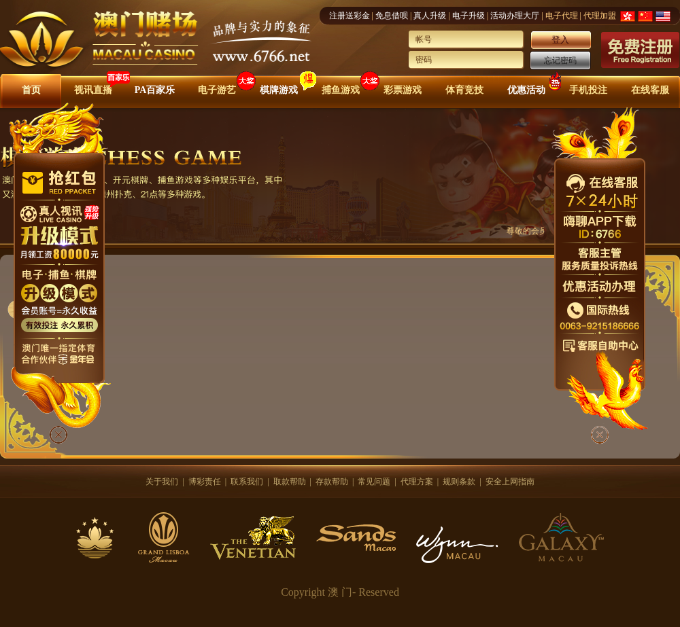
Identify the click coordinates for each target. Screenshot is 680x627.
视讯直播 (93, 90)
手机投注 (588, 90)
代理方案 (417, 481)
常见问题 (374, 481)
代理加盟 (599, 15)
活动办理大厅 (514, 15)
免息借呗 (391, 15)
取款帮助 (289, 481)
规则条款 (459, 481)
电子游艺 (217, 90)
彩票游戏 (403, 90)
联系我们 (247, 481)
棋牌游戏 (279, 90)
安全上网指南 (510, 481)
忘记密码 (560, 60)
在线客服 (650, 90)
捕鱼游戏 (341, 90)
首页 (31, 90)
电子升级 (468, 15)
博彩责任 (204, 481)
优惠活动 (526, 90)
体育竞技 (464, 90)
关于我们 (162, 481)
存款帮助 (332, 481)
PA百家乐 (155, 90)
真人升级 (429, 15)
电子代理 (561, 15)
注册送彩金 (349, 15)
